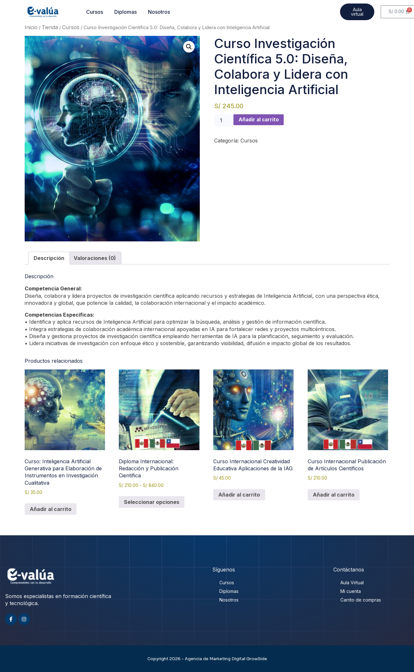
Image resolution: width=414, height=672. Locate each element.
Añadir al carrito (260, 120)
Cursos (94, 12)
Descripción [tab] (49, 258)
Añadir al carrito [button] (50, 509)
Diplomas (125, 12)
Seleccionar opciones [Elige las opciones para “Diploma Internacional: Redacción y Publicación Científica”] (151, 502)
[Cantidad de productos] (223, 120)
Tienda (50, 27)
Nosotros (159, 12)
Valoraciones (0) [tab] (95, 258)
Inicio (31, 27)
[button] (189, 47)
